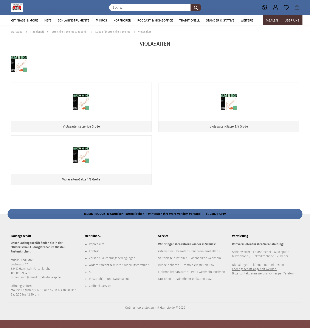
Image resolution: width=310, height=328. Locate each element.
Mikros (101, 20)
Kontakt (94, 259)
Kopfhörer (122, 20)
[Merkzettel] (286, 7)
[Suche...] (196, 7)
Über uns (292, 20)
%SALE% (272, 20)
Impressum (96, 252)
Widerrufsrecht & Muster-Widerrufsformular (119, 273)
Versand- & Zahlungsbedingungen (112, 266)
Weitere (247, 20)
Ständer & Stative (220, 20)
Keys (47, 20)
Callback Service (100, 294)
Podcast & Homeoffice (155, 20)
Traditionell (189, 20)
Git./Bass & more (24, 20)
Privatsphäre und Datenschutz (109, 287)
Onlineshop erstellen (139, 316)
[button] (264, 7)
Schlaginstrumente (73, 20)
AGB (91, 280)
